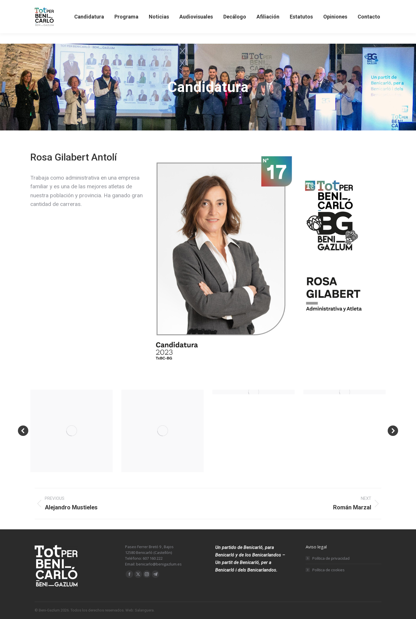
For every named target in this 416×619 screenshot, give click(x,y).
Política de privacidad (331, 558)
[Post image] (71, 431)
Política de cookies (328, 569)
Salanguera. (145, 610)
